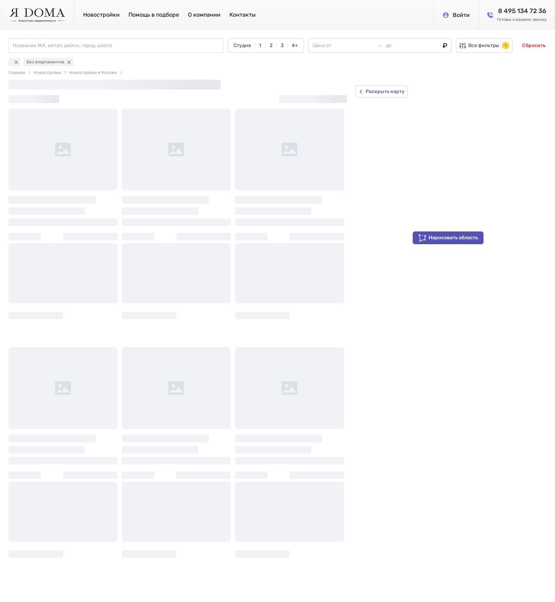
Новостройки (101, 14)
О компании (204, 14)
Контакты (242, 14)
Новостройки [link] (47, 72)
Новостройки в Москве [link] (93, 72)
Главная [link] (16, 72)
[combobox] (118, 45)
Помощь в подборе (153, 14)
